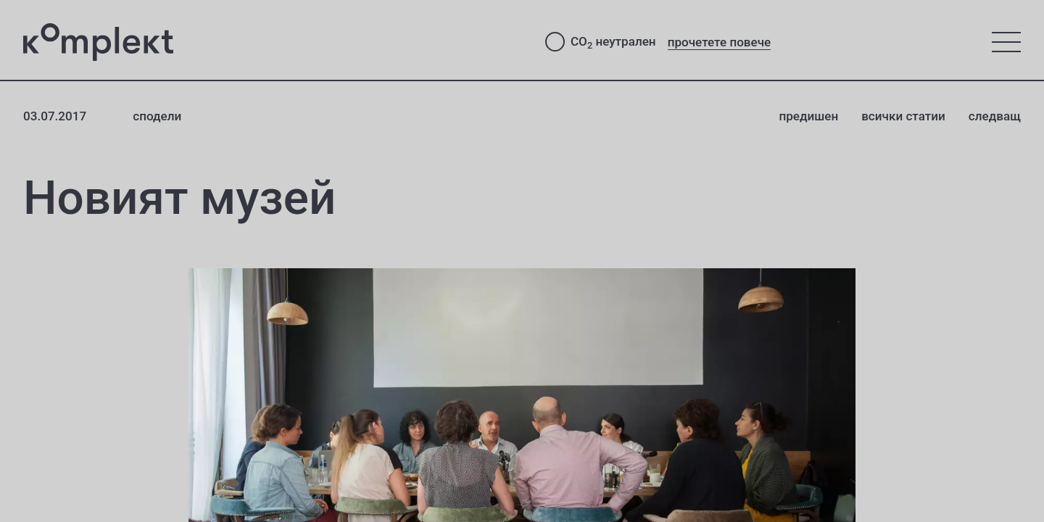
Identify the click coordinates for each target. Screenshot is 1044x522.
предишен (808, 116)
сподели (157, 116)
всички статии (903, 116)
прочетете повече (719, 42)
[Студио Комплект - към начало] (272, 42)
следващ (995, 116)
